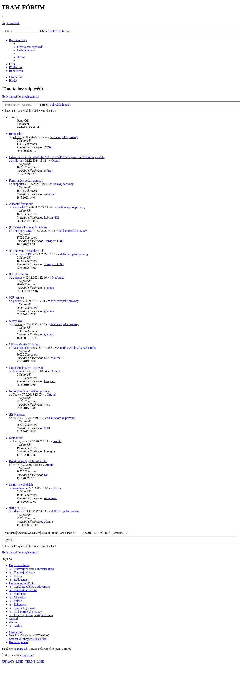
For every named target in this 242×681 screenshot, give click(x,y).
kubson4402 (20, 207)
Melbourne (15, 437)
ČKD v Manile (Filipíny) (24, 344)
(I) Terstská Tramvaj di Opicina (28, 227)
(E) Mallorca (17, 414)
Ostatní (55, 160)
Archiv (57, 441)
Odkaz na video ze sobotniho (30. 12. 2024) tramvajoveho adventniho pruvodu (57, 157)
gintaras (17, 277)
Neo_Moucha (21, 347)
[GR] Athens (16, 297)
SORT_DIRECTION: (106, 532)
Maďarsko (58, 277)
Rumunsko (15, 133)
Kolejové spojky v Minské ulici (28, 461)
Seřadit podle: (62, 532)
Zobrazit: (23, 532)
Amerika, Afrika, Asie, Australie (76, 347)
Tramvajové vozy (63, 183)
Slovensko (15, 320)
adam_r (17, 511)
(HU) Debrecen (18, 274)
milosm (17, 160)
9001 (16, 417)
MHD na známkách (21, 484)
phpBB (21, 648)
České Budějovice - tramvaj (26, 367)
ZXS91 (17, 137)
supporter (18, 183)
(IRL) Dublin (17, 508)
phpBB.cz (28, 655)
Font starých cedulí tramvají (26, 180)
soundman (19, 488)
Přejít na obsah (10, 23)
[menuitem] (30, 46)
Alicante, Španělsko (21, 203)
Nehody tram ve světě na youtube (29, 391)
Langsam (18, 371)
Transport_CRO (22, 230)
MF (15, 464)
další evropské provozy (64, 137)
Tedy (16, 394)
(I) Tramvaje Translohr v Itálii (27, 250)
